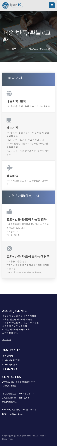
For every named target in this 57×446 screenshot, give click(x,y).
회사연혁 (6, 339)
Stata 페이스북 (9, 364)
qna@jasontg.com (16, 414)
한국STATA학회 (9, 369)
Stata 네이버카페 (11, 360)
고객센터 (11, 48)
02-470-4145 (31, 409)
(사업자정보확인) (9, 401)
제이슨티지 (7, 355)
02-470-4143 (14, 409)
